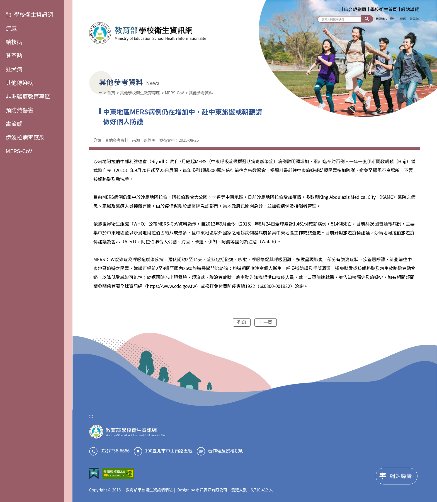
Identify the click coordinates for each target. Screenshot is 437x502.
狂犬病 (14, 69)
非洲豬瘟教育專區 (28, 96)
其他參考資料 (201, 92)
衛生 (393, 18)
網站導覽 (410, 9)
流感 (11, 28)
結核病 (14, 42)
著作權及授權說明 (226, 450)
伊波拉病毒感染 (25, 137)
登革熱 (14, 55)
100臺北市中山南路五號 (169, 450)
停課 (403, 18)
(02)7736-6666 (115, 450)
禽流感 (14, 123)
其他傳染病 (19, 83)
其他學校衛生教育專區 (140, 92)
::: (338, 9)
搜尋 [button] (367, 18)
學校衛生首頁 (383, 9)
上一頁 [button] (265, 322)
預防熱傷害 (19, 110)
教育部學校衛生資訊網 (147, 33)
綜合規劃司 (355, 9)
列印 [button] (241, 322)
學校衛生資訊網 (29, 14)
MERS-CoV (19, 151)
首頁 (111, 92)
